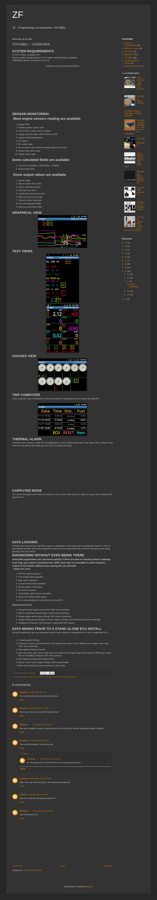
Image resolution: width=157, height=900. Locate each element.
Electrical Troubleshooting (130, 44)
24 (126, 243)
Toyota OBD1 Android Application (64, 677)
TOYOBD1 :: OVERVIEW (141, 142)
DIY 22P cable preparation (140, 191)
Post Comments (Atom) (32, 870)
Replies (25, 754)
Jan (128, 295)
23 (126, 246)
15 (126, 268)
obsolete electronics (132, 66)
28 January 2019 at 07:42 (43, 811)
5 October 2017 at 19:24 (42, 725)
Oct (128, 278)
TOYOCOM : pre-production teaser (141, 205)
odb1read (32, 677)
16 (126, 264)
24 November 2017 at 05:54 (40, 779)
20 (126, 250)
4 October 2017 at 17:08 (38, 708)
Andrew (23, 794)
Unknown (24, 692)
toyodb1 (49, 677)
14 (126, 271)
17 (126, 261)
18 (126, 257)
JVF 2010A (128, 51)
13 (126, 299)
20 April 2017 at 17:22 (37, 692)
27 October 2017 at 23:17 (39, 741)
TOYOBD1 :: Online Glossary (140, 99)
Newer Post (17, 866)
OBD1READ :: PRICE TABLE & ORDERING (140, 177)
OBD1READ (23, 677)
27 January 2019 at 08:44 (37, 794)
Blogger (89, 887)
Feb (129, 291)
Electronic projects (131, 48)
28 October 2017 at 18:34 (50, 759)
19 (126, 253)
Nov (129, 274)
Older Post (107, 866)
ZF (17, 15)
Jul (128, 281)
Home (63, 866)
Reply (22, 700)
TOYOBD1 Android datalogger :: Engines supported (132, 113)
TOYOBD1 (41, 677)
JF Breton (24, 725)
